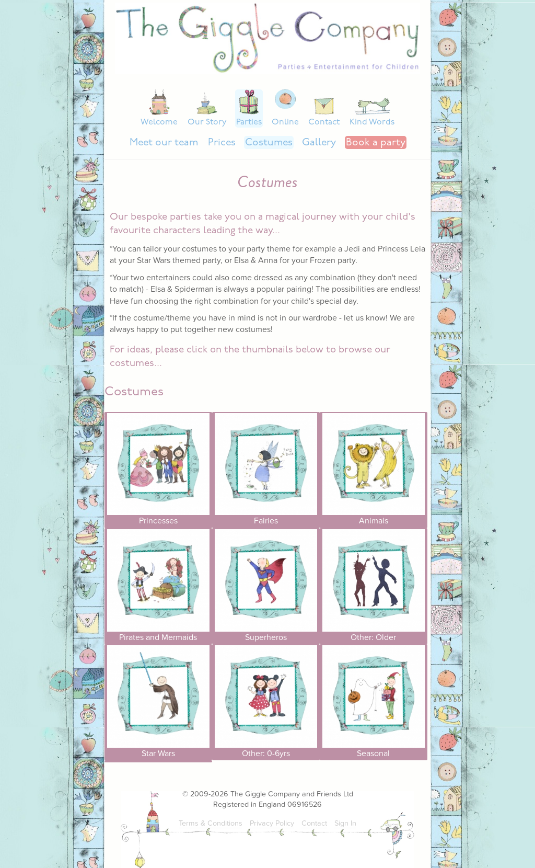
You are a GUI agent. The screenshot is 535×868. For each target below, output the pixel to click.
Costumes (269, 143)
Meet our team (164, 143)
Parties (249, 122)
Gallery (319, 143)
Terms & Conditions (210, 823)
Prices (222, 143)
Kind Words (372, 122)
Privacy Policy (272, 823)
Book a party (375, 143)
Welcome (159, 122)
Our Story (207, 122)
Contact (324, 122)
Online (285, 122)
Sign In (345, 823)
